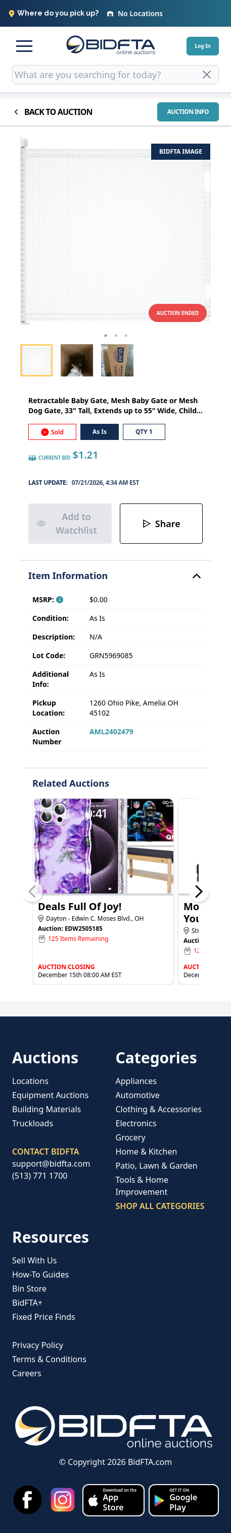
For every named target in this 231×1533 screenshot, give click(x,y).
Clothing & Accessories (159, 1109)
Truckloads (32, 1123)
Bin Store (29, 1288)
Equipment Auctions (50, 1095)
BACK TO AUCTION (52, 111)
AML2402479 (111, 731)
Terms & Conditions (49, 1359)
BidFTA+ (27, 1302)
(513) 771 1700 (39, 1175)
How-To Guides (40, 1274)
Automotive (138, 1095)
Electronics (136, 1123)
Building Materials (46, 1109)
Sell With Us (34, 1260)
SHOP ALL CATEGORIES (160, 1205)
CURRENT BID (49, 458)
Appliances (136, 1081)
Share (161, 524)
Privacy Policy (37, 1345)
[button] (24, 46)
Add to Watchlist (67, 523)
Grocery (131, 1137)
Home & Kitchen (146, 1151)
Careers (26, 1373)
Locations (30, 1081)
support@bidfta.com (51, 1163)
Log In (202, 45)
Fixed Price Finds (43, 1316)
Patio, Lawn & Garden (157, 1165)
